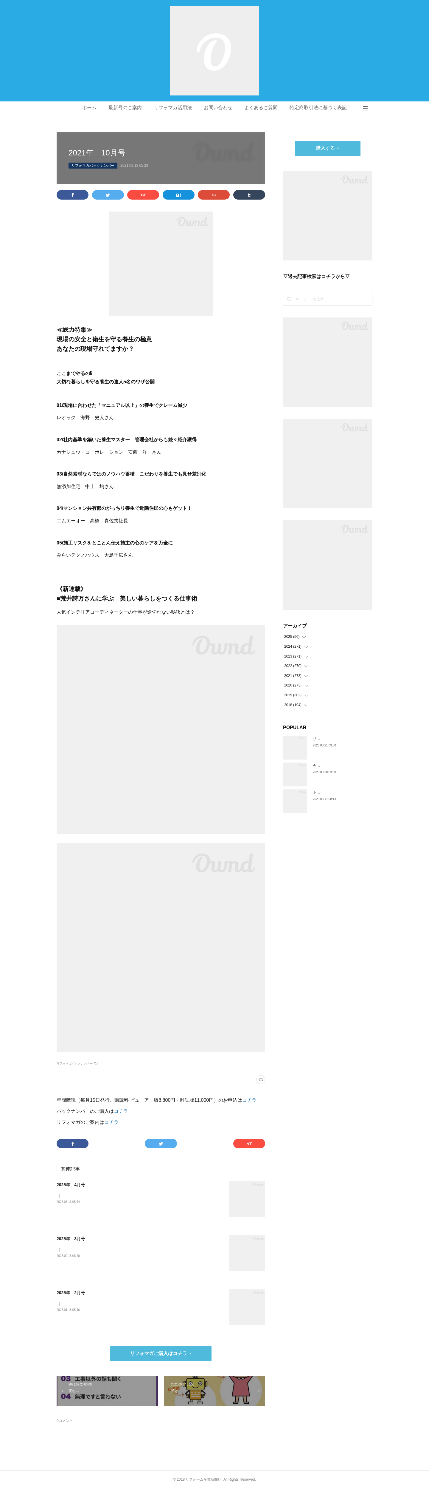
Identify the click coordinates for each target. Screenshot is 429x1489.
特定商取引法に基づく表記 (318, 107)
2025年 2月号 (71, 1292)
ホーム (89, 107)
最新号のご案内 (125, 107)
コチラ (249, 1100)
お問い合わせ (218, 107)
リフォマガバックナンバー (93, 165)
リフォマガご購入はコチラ (158, 1353)
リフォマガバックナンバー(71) (77, 1063)
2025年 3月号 (71, 1238)
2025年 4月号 (71, 1184)
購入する (325, 148)
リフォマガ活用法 (173, 107)
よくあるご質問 (261, 107)
